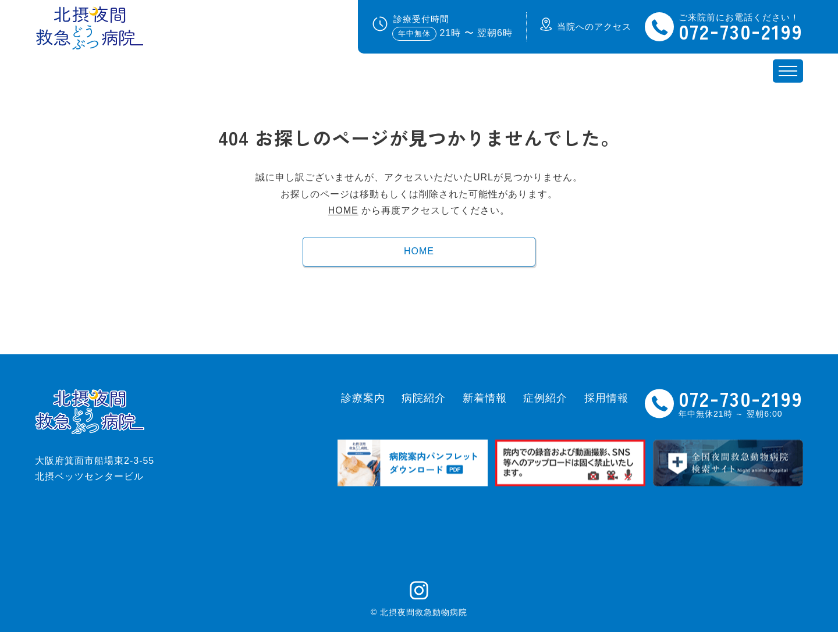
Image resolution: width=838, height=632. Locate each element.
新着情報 (485, 398)
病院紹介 (424, 398)
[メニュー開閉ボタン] (788, 71)
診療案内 (363, 398)
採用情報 (606, 398)
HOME (343, 210)
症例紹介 (545, 398)
